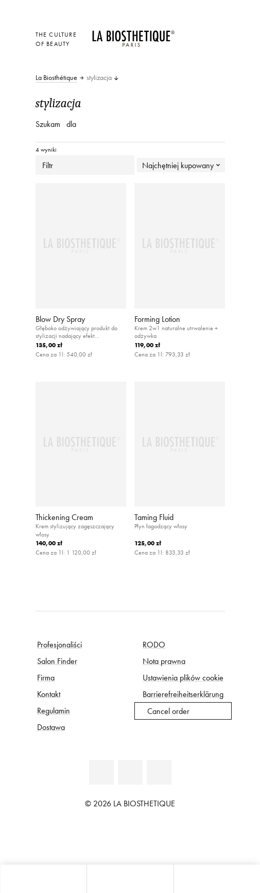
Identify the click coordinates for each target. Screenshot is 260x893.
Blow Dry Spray (60, 319)
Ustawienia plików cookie (183, 677)
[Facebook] (101, 772)
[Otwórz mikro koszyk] (191, 61)
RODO (154, 644)
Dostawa (51, 727)
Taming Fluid (154, 517)
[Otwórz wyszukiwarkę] (217, 879)
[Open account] (191, 47)
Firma (46, 677)
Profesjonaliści (59, 644)
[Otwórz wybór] (191, 33)
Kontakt (48, 694)
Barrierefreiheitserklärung (183, 694)
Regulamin (53, 710)
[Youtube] (130, 772)
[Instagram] (159, 772)
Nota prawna (164, 661)
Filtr (85, 165)
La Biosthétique (56, 78)
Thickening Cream (64, 517)
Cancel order (168, 711)
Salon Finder (57, 661)
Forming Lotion (157, 319)
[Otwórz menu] (129, 879)
